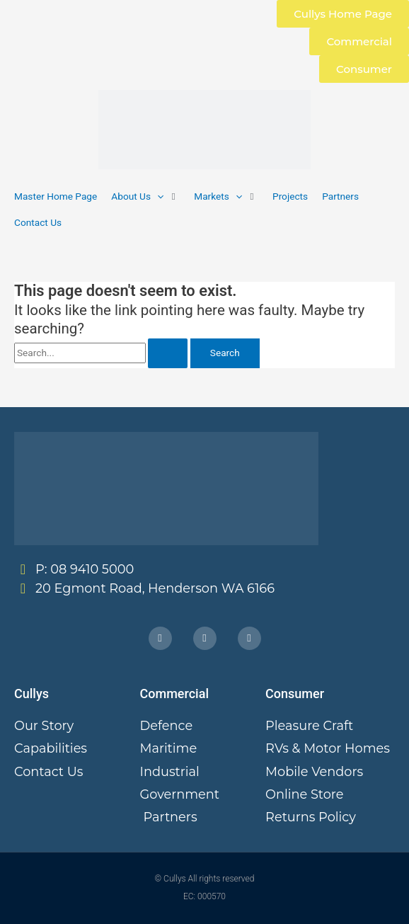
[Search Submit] (168, 353)
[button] (145, 196)
